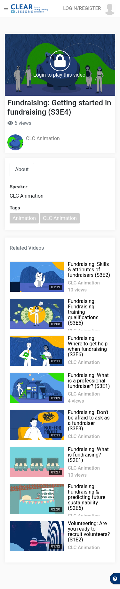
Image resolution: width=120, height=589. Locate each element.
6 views (19, 123)
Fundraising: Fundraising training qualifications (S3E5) (83, 312)
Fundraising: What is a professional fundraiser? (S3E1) (89, 380)
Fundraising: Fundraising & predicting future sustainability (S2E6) (86, 497)
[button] (91, 8)
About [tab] (22, 169)
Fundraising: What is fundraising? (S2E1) (88, 454)
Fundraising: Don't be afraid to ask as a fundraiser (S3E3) (89, 420)
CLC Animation (43, 138)
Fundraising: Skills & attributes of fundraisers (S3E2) (89, 269)
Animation (24, 218)
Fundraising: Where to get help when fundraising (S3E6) (88, 346)
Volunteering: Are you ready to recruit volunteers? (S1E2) (89, 531)
